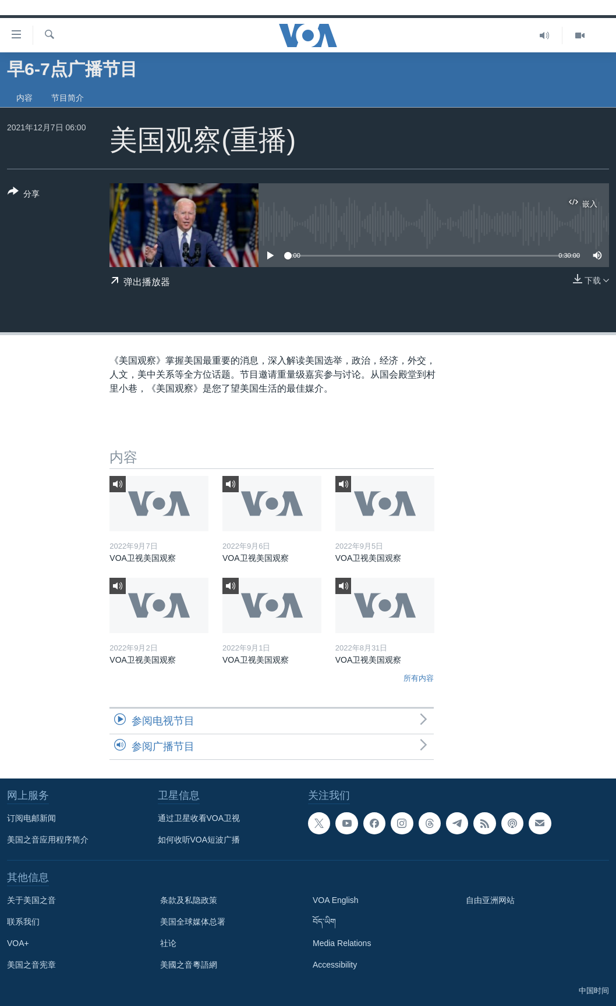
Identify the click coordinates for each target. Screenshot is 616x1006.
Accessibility (335, 964)
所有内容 (418, 678)
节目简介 (67, 97)
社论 (168, 943)
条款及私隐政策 (188, 900)
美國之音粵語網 (188, 964)
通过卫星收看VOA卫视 (199, 818)
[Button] (24, 195)
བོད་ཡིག (324, 921)
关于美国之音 (31, 900)
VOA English (336, 900)
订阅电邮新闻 (31, 818)
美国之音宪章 (31, 964)
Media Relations (342, 943)
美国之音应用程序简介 (47, 839)
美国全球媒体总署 (192, 921)
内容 (24, 97)
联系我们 (23, 921)
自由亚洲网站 (490, 900)
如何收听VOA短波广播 (199, 839)
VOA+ (18, 943)
